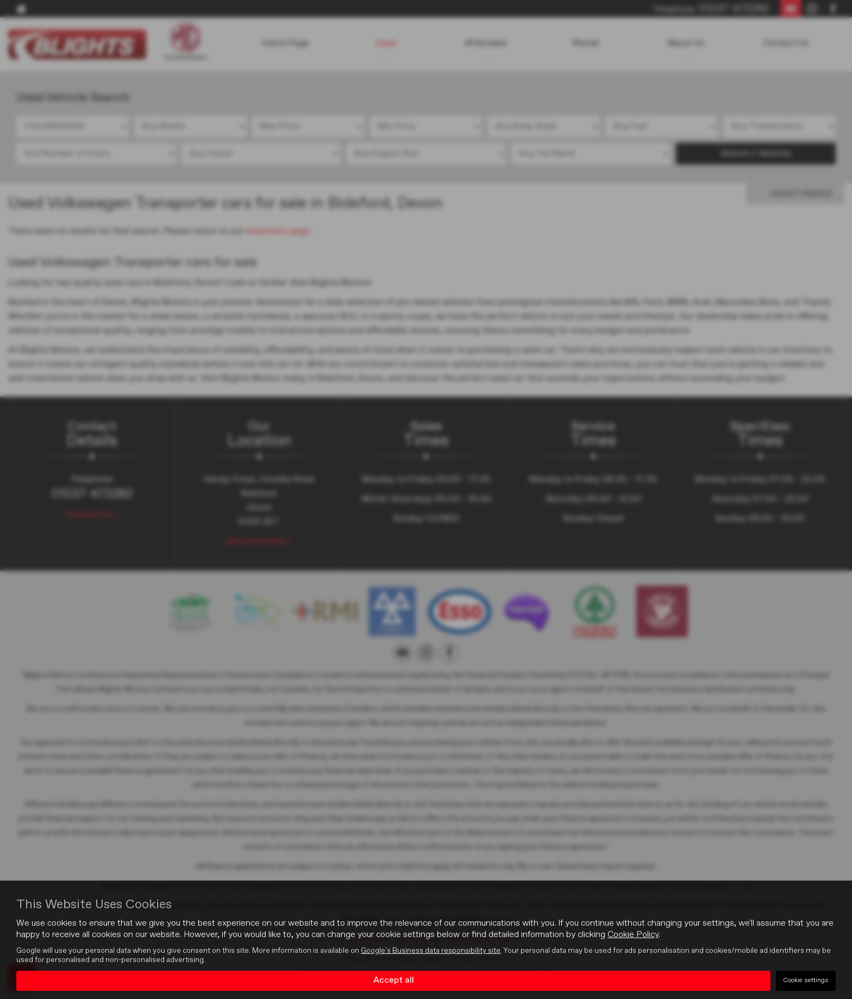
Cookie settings (806, 980)
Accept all (393, 980)
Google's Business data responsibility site (430, 950)
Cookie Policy (633, 935)
